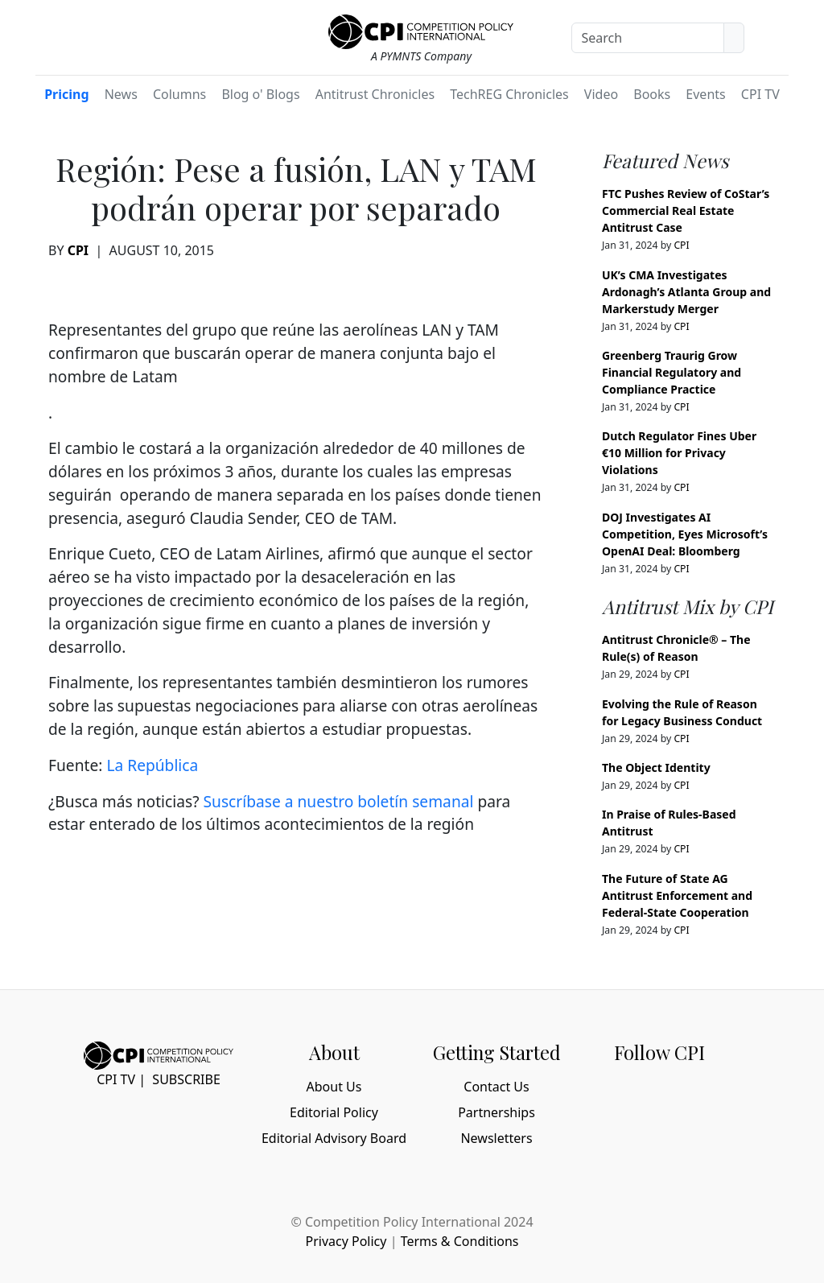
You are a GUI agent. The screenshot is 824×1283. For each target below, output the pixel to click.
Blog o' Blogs (260, 94)
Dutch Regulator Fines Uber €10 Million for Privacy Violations (679, 452)
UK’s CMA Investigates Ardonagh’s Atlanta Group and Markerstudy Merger (686, 291)
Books (651, 94)
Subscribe (186, 1079)
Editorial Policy (334, 1112)
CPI (78, 250)
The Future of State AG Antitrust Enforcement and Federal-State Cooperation (677, 895)
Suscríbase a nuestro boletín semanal (338, 801)
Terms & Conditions (460, 1241)
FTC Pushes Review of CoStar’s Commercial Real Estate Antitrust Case (685, 210)
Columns (179, 94)
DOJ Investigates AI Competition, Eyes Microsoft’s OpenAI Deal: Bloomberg (685, 534)
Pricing (66, 94)
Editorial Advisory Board (334, 1138)
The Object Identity (656, 767)
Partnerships (496, 1112)
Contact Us (496, 1086)
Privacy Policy (345, 1241)
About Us (334, 1086)
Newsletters (496, 1138)
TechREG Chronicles (509, 94)
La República (152, 765)
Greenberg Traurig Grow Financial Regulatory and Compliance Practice (671, 372)
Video (601, 94)
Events (705, 94)
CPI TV (760, 94)
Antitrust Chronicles (375, 94)
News (121, 94)
